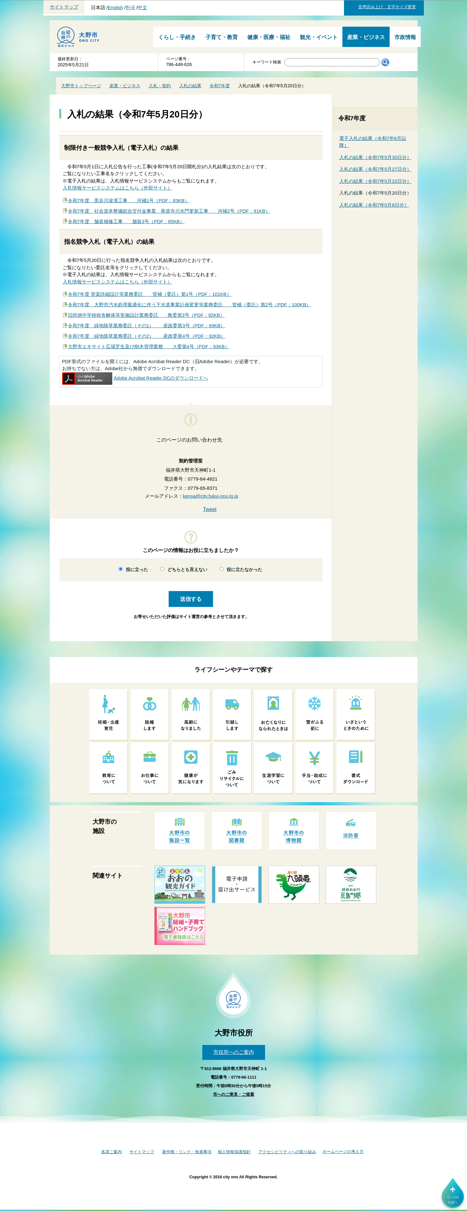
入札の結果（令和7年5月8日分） (374, 205)
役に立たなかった (244, 569)
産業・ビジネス (366, 37)
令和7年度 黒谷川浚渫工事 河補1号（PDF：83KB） (129, 200)
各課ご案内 (111, 1151)
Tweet (210, 509)
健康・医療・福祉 (268, 37)
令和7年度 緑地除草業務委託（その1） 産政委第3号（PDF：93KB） (146, 325)
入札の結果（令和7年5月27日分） (375, 169)
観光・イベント (319, 37)
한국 (130, 7)
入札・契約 (160, 85)
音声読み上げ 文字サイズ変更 (387, 6)
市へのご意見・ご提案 (233, 1094)
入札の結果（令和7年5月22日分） (375, 181)
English (115, 7)
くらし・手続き (177, 37)
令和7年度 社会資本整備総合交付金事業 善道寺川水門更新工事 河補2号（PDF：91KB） (169, 211)
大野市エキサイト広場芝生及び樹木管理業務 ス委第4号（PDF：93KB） (149, 346)
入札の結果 (190, 85)
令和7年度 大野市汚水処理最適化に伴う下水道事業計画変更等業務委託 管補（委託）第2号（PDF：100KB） (189, 304)
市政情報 (405, 37)
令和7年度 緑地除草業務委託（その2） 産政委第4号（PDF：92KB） (146, 336)
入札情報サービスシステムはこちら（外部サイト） (117, 187)
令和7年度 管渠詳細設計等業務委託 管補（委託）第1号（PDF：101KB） (149, 294)
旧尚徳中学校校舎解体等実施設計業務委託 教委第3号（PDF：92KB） (146, 315)
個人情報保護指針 (234, 1151)
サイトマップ (64, 7)
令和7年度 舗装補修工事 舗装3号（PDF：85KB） (126, 221)
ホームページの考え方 (343, 1151)
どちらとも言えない (187, 569)
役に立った (137, 569)
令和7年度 (220, 85)
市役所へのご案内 (233, 1052)
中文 (142, 7)
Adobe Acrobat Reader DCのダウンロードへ (135, 378)
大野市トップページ (81, 85)
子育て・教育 (221, 37)
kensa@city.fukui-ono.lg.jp (210, 496)
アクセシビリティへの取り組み (287, 1151)
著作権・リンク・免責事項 (186, 1151)
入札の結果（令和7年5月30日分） (375, 157)
